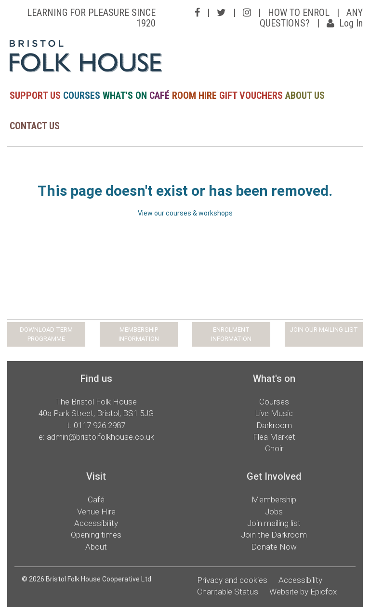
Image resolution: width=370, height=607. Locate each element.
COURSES (81, 95)
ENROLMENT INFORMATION (231, 334)
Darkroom (274, 425)
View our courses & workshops (185, 213)
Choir (274, 448)
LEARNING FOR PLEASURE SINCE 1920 (91, 18)
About (96, 547)
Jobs (274, 511)
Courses (274, 401)
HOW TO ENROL (299, 12)
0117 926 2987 (99, 425)
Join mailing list (274, 523)
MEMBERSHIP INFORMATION (139, 334)
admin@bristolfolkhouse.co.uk (100, 437)
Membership (273, 499)
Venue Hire (96, 511)
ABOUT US (305, 95)
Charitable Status (227, 591)
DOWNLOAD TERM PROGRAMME (46, 334)
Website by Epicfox (303, 591)
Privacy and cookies (232, 580)
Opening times (96, 535)
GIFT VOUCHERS (251, 95)
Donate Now (274, 547)
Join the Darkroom (274, 535)
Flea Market (274, 437)
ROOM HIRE (194, 95)
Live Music (274, 413)
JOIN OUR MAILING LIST (324, 329)
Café (96, 499)
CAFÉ (159, 95)
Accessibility (96, 523)
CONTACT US (35, 126)
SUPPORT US (35, 95)
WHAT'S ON (125, 95)
